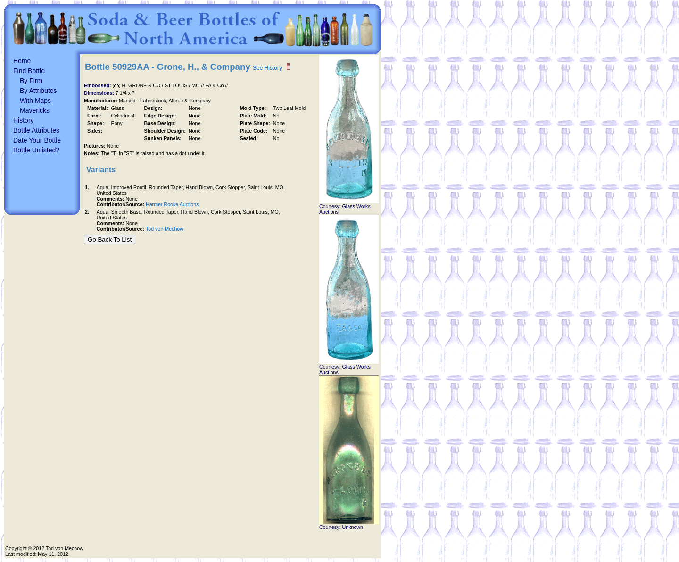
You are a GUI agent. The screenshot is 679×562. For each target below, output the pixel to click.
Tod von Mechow (164, 229)
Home (22, 61)
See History (267, 68)
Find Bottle (29, 71)
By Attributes (38, 90)
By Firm (31, 80)
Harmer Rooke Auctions (172, 204)
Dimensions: (100, 93)
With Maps (35, 100)
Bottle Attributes (36, 130)
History (23, 120)
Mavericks (35, 110)
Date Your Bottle (37, 140)
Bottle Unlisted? (36, 150)
